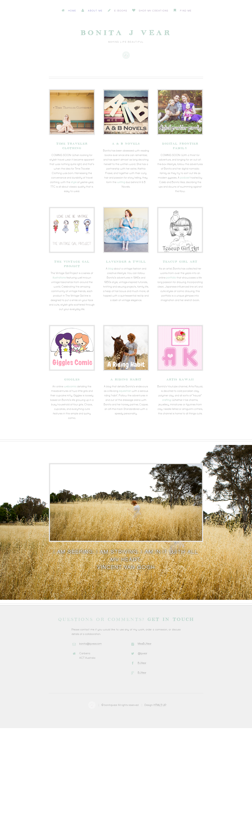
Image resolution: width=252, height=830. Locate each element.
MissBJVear (144, 643)
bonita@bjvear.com (90, 643)
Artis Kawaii (180, 379)
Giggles (72, 379)
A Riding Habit (125, 379)
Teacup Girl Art (180, 262)
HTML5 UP (160, 705)
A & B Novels (126, 144)
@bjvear (142, 653)
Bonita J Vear (126, 33)
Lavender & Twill (126, 262)
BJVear (142, 663)
